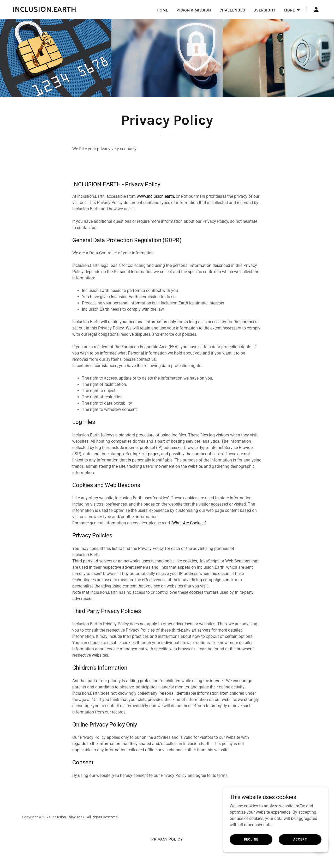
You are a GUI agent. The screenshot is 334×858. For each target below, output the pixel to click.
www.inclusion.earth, (156, 196)
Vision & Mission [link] (194, 10)
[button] (292, 10)
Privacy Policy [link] (167, 839)
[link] (67, 10)
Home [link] (162, 10)
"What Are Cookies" (188, 522)
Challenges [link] (232, 10)
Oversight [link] (264, 10)
